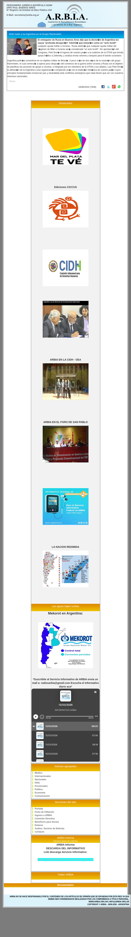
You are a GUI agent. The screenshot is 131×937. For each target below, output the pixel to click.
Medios (38, 773)
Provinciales (41, 786)
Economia (40, 792)
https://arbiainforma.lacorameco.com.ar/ (65, 859)
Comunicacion (42, 796)
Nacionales (40, 779)
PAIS (37, 783)
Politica (39, 789)
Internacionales (43, 776)
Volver (12, 81)
